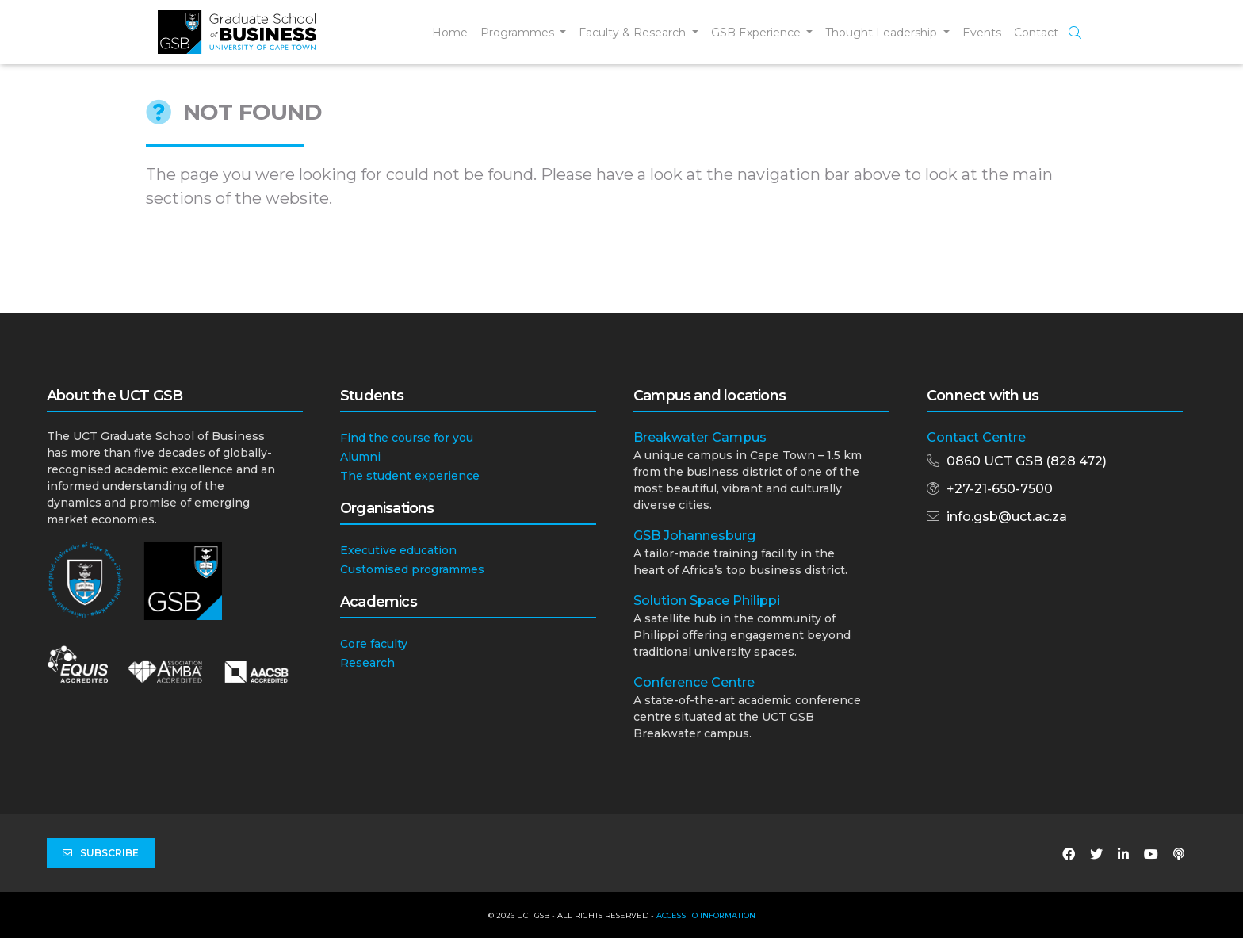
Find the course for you (406, 438)
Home (450, 32)
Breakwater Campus (700, 437)
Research (367, 663)
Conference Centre (694, 682)
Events (981, 32)
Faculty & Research (634, 32)
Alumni (360, 457)
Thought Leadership (882, 32)
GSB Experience (757, 32)
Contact (1036, 32)
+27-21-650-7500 (1000, 488)
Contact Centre (976, 437)
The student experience (410, 476)
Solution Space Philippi (706, 600)
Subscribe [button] (101, 853)
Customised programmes (412, 569)
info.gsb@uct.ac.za (1007, 516)
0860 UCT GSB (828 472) (1027, 461)
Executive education (398, 550)
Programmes (518, 32)
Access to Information (705, 915)
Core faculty (373, 644)
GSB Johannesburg (694, 535)
